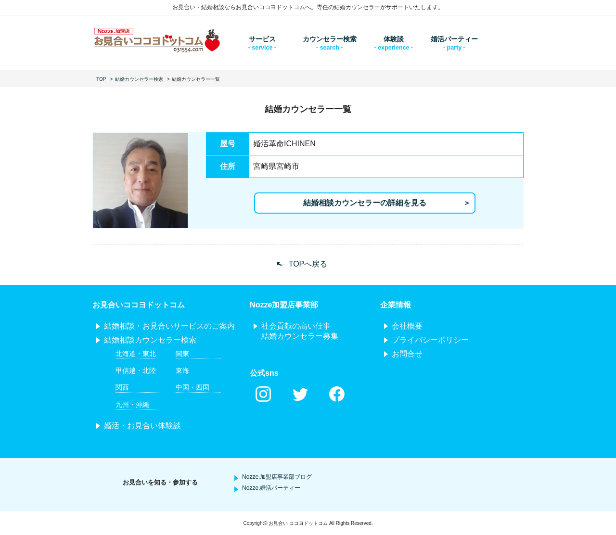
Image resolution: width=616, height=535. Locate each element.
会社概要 (407, 326)
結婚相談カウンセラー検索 (150, 340)
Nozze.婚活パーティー (271, 487)
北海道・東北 (136, 353)
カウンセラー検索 (330, 39)
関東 (182, 353)
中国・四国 (192, 387)
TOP (101, 79)
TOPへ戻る (308, 264)
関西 (122, 387)
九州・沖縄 (132, 404)
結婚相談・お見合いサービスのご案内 (169, 326)
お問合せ (407, 354)
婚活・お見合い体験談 (142, 425)
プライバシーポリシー (430, 340)
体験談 (394, 39)
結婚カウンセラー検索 (139, 79)
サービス (262, 39)
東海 (182, 370)
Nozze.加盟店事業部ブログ (277, 476)
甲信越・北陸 (136, 370)
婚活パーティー (454, 39)
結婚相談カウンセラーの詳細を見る (364, 203)
